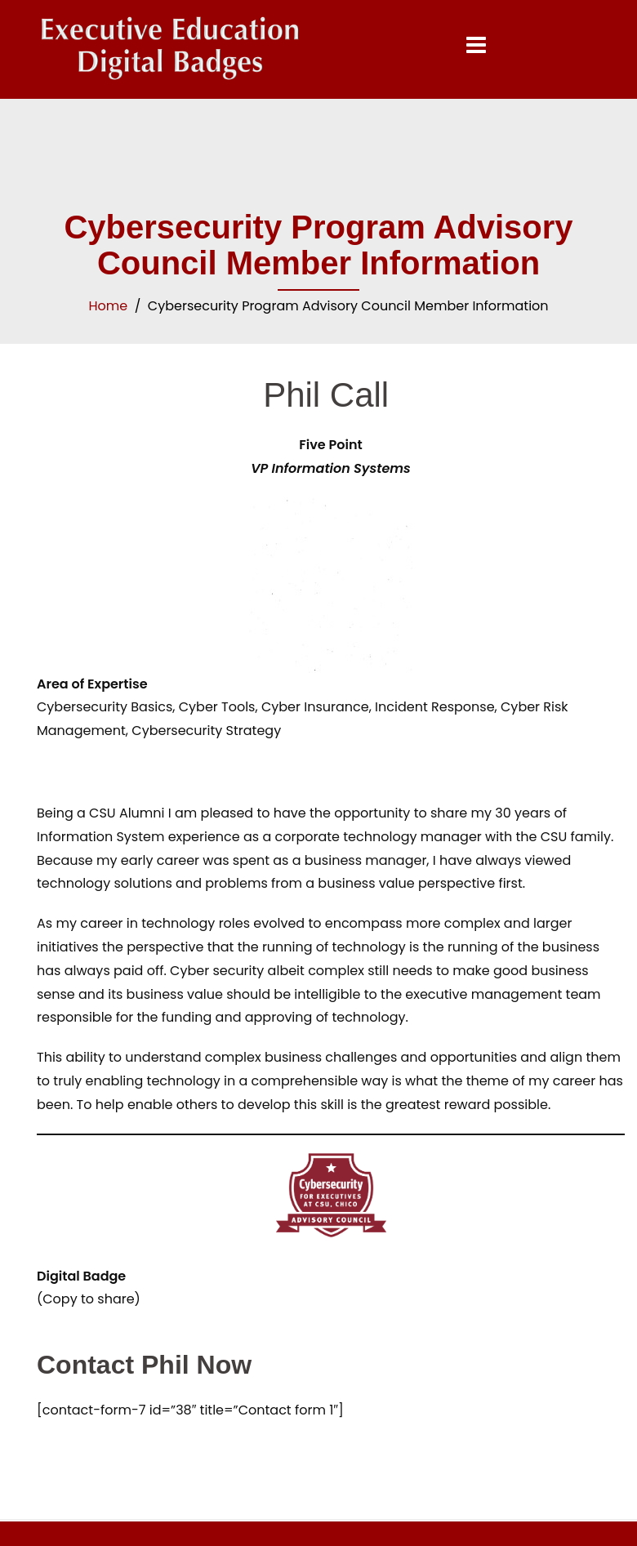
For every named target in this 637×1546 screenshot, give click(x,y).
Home (107, 305)
